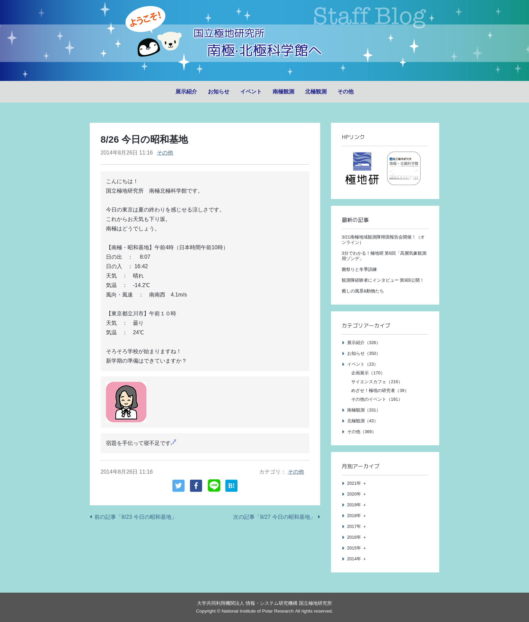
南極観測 (283, 91)
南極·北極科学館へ (264, 49)
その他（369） (361, 431)
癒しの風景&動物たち (363, 290)
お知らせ (218, 91)
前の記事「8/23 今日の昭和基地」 (135, 517)
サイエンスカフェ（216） (376, 381)
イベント (251, 91)
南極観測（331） (364, 410)
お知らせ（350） (364, 353)
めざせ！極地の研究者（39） (380, 390)
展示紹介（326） (364, 342)
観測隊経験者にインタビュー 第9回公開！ (383, 280)
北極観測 (316, 91)
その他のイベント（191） (376, 399)
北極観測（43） (362, 420)
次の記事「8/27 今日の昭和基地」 (274, 517)
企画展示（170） (368, 372)
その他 (345, 91)
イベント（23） (362, 364)
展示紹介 (186, 91)
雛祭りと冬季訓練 (359, 269)
